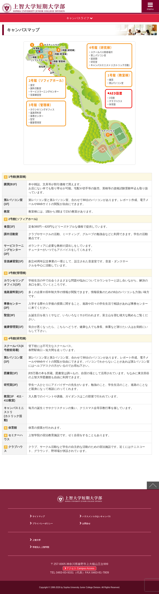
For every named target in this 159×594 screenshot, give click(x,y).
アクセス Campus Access (79, 568)
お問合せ (86, 523)
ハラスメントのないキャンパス (96, 516)
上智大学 (36, 540)
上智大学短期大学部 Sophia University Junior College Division (42, 7)
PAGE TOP (153, 485)
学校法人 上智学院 (40, 547)
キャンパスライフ (79, 18)
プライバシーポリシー (42, 523)
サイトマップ (38, 516)
